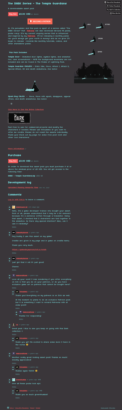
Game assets (104, 408)
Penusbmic (23, 291)
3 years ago (34, 232)
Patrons (30, 31)
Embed (38, 408)
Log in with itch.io (16, 200)
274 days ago (34, 207)
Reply (14, 227)
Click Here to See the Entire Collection (26, 110)
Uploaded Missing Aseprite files (23, 187)
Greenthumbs (21, 380)
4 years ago (33, 275)
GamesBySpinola (22, 232)
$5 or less (112, 408)
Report (32, 408)
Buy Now (13, 14)
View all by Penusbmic (22, 408)
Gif (17, 325)
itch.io (12, 408)
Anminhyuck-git (21, 207)
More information (17, 149)
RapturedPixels (21, 275)
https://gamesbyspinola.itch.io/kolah (29, 250)
